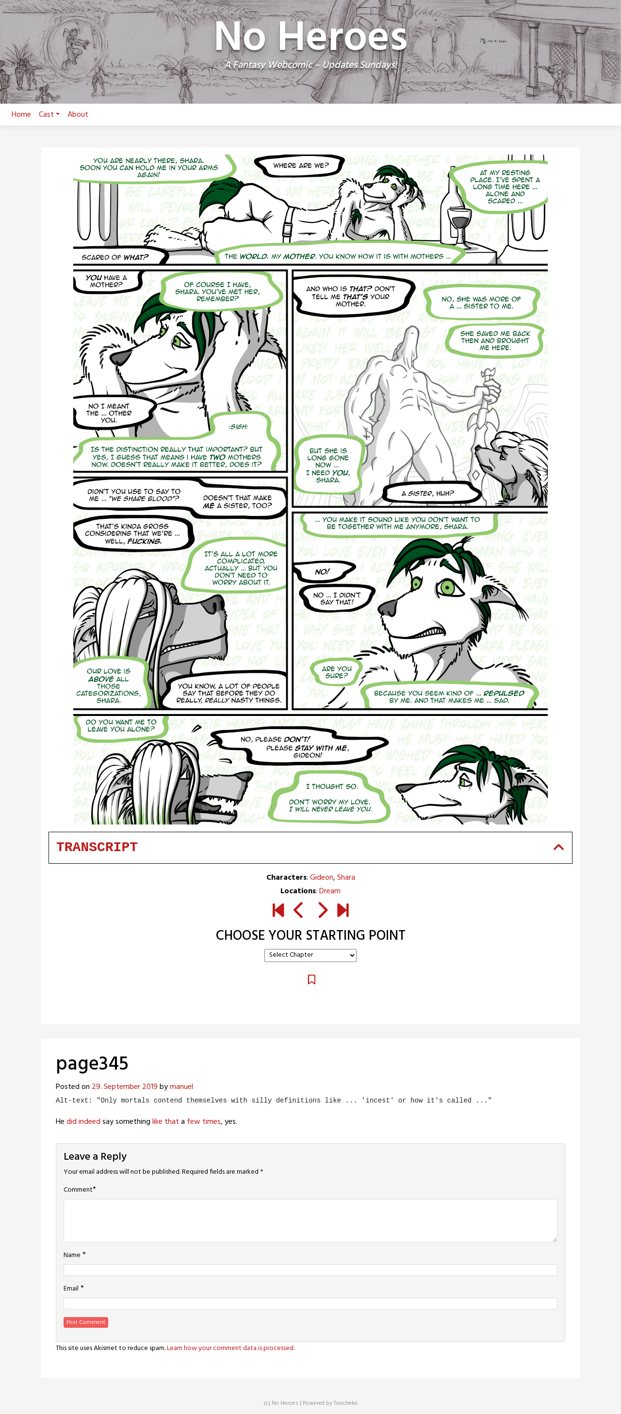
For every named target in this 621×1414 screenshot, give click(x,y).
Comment (78, 1190)
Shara (346, 877)
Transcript (97, 847)
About (77, 115)
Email (71, 1289)
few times (204, 1122)
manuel (181, 1087)
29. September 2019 (125, 1087)
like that (165, 1122)
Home (21, 115)
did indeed (83, 1122)
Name (72, 1255)
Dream (330, 891)
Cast (49, 115)
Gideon (321, 877)
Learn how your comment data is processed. (230, 1348)
